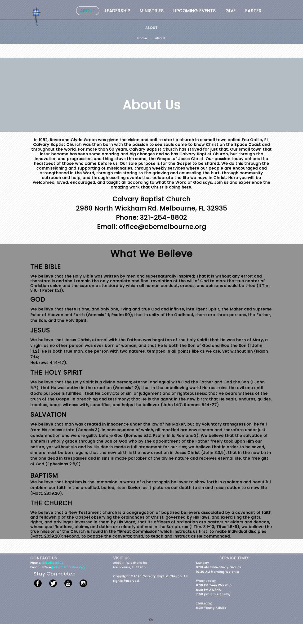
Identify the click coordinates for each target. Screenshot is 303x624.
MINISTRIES (152, 11)
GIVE (230, 11)
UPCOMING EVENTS (194, 11)
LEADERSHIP (117, 11)
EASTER (253, 11)
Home (142, 38)
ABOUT (87, 11)
